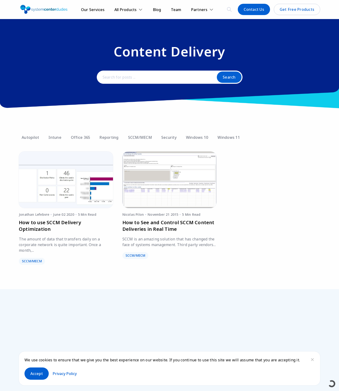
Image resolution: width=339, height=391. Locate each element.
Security (169, 137)
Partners (199, 9)
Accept (36, 373)
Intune (54, 137)
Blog (157, 9)
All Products (125, 9)
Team (176, 9)
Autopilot (30, 137)
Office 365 (80, 137)
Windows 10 (197, 137)
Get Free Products (297, 9)
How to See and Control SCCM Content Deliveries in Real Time (168, 225)
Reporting (109, 137)
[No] (312, 359)
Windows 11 (229, 137)
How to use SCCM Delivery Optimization (50, 225)
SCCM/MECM (140, 137)
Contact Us (254, 9)
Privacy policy (65, 373)
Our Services (93, 9)
